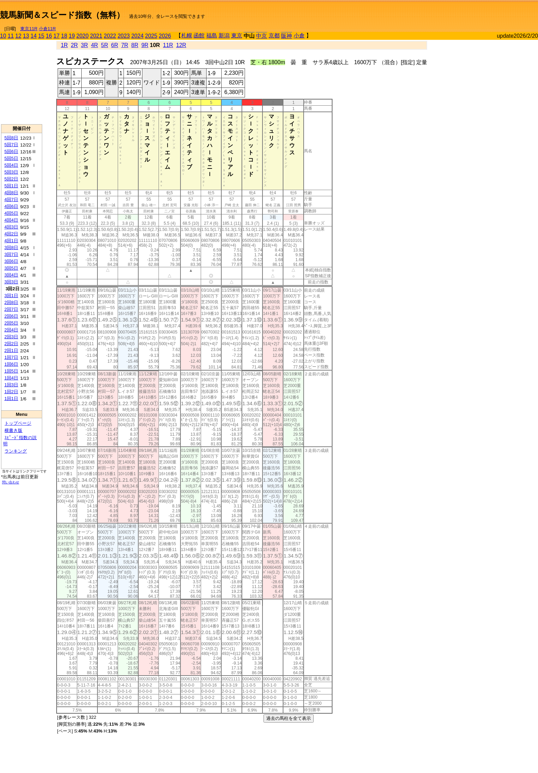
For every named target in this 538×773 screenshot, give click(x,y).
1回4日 (11, 377)
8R (134, 45)
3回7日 (11, 254)
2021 (96, 36)
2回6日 (11, 316)
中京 (261, 36)
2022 (110, 36)
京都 (274, 35)
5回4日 (11, 165)
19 (72, 36)
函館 (199, 35)
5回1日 (11, 185)
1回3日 (11, 384)
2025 (151, 36)
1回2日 (11, 391)
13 (26, 36)
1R (64, 45)
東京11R (28, 28)
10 (3, 36)
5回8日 (11, 137)
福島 (211, 35)
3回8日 (11, 247)
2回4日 (11, 329)
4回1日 (11, 240)
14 (34, 36)
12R (181, 45)
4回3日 (11, 227)
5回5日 (11, 158)
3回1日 (11, 295)
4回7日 (11, 199)
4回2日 (11, 233)
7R (124, 45)
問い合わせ (10, 482)
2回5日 (11, 323)
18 (64, 36)
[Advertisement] (457, 12)
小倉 (299, 35)
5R (104, 45)
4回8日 (11, 192)
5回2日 (11, 178)
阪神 (286, 36)
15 (41, 36)
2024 (137, 36)
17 (57, 36)
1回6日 (11, 364)
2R (74, 45)
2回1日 (11, 350)
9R (144, 45)
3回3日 (11, 281)
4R (94, 45)
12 (18, 36)
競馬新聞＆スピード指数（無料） (62, 15)
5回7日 (11, 144)
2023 (124, 36)
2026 (165, 36)
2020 (83, 36)
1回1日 (11, 398)
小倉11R (47, 28)
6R (114, 45)
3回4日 (11, 275)
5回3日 (11, 172)
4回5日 (11, 213)
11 (11, 36)
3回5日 (11, 268)
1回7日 (11, 357)
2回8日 (11, 302)
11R (168, 45)
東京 (236, 35)
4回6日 (11, 206)
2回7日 (11, 309)
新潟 (224, 35)
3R (84, 45)
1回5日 (11, 371)
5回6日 (11, 151)
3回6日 (11, 261)
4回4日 (11, 220)
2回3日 (11, 336)
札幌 (186, 35)
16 (49, 36)
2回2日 (11, 343)
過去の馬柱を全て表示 (288, 718)
